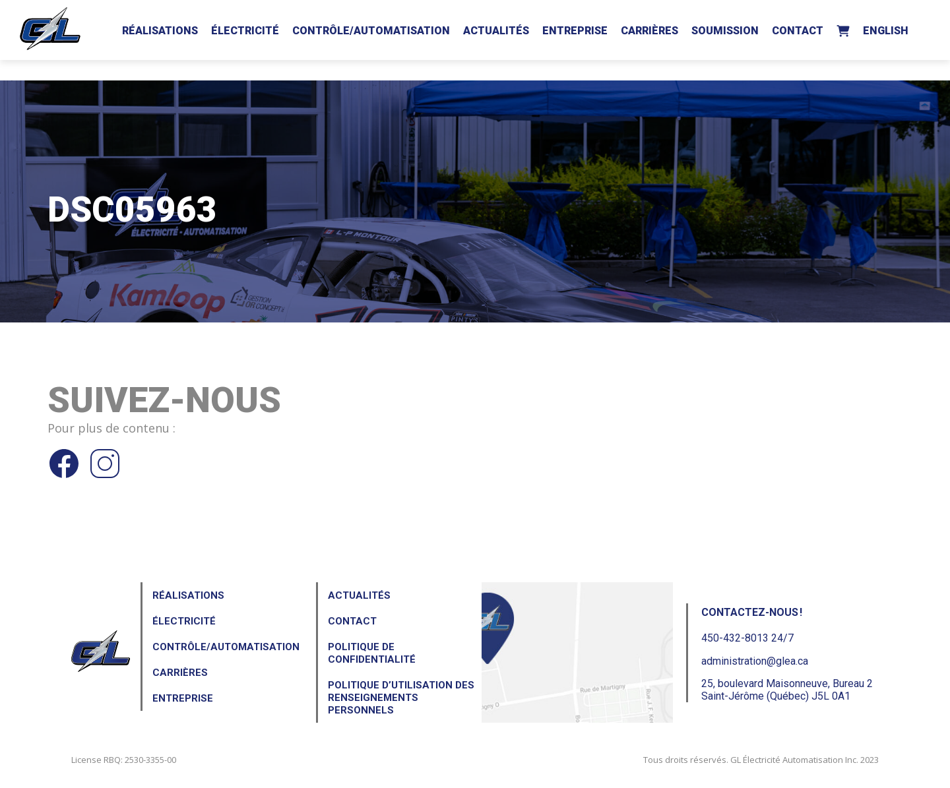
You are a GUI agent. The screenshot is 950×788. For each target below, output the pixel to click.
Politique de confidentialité (372, 653)
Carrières (649, 30)
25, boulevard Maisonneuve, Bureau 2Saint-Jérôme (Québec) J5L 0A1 (787, 689)
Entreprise (575, 30)
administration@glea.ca (754, 661)
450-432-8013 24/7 (747, 638)
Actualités (496, 30)
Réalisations (160, 30)
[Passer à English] (885, 28)
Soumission (725, 30)
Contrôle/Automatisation (371, 30)
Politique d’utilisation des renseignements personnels (401, 697)
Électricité (245, 30)
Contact (797, 30)
